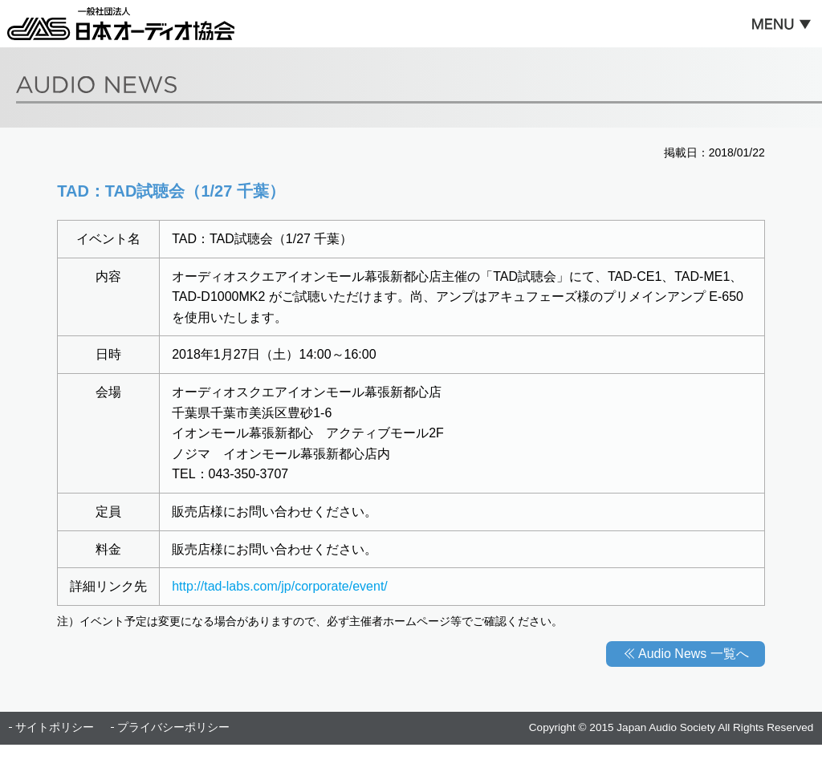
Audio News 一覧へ (693, 653)
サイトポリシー (54, 727)
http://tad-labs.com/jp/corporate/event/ (280, 586)
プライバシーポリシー (173, 727)
